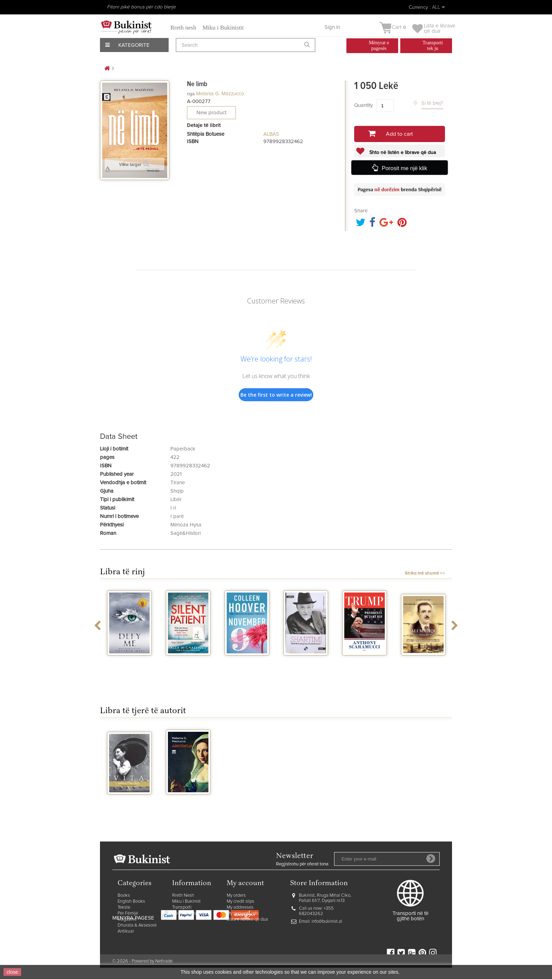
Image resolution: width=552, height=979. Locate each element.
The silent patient (188, 664)
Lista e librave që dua (247, 919)
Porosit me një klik (404, 168)
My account (245, 883)
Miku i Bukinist (186, 901)
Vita (129, 801)
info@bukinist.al (327, 921)
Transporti (182, 907)
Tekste (124, 907)
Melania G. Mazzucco (220, 93)
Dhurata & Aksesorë (137, 925)
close (12, 972)
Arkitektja (188, 801)
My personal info (242, 913)
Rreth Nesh (183, 895)
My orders (236, 895)
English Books (131, 901)
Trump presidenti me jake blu (365, 667)
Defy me (129, 662)
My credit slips (240, 901)
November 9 (247, 662)
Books (124, 895)
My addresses (240, 907)
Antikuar (126, 931)
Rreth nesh (183, 27)
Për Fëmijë (128, 913)
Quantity (363, 105)
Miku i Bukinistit (223, 27)
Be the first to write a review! (276, 394)
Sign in (332, 27)
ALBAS (271, 134)
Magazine (127, 919)
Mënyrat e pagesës (190, 913)
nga (191, 93)
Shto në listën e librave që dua (402, 152)
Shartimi (306, 662)
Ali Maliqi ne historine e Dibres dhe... (423, 667)
